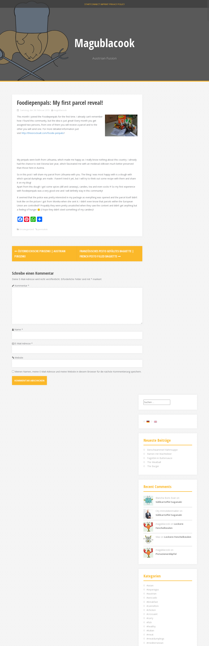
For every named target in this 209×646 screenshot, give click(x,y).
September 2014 (155, 554)
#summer (152, 375)
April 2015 (152, 526)
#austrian (151, 293)
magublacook (60, 110)
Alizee (59, 638)
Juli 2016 (151, 489)
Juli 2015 (151, 518)
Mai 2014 (151, 571)
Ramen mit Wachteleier (159, 153)
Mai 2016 (151, 497)
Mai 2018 (151, 468)
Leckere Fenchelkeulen (177, 236)
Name (18, 333)
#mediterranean (155, 342)
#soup (150, 371)
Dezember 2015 (155, 514)
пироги (150, 399)
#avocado (152, 297)
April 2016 (152, 501)
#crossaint (152, 313)
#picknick (151, 354)
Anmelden (152, 601)
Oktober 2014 (154, 550)
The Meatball (154, 161)
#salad (150, 363)
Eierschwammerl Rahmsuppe (162, 149)
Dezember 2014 (155, 542)
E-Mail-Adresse (24, 347)
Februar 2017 (153, 481)
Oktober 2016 (154, 485)
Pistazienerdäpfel (166, 253)
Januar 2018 (153, 477)
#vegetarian (153, 387)
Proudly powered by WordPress (28, 638)
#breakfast (152, 301)
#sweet (150, 379)
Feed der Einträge (156, 605)
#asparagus (153, 289)
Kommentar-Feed (156, 609)
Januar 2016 (153, 509)
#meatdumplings (155, 338)
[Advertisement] (76, 146)
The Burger (153, 166)
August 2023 (153, 456)
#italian (150, 330)
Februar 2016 (153, 505)
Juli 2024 (151, 448)
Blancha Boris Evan (166, 197)
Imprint (106, 6)
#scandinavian (154, 367)
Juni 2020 (151, 464)
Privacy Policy (121, 6)
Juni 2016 (151, 493)
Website (19, 361)
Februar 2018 (153, 473)
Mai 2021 (151, 460)
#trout (150, 383)
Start (83, 6)
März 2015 (152, 530)
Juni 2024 (151, 452)
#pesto (150, 350)
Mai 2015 (151, 522)
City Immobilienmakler (167, 210)
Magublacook (104, 43)
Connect (93, 6)
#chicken (151, 309)
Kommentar (22, 289)
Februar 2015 (153, 534)
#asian (150, 285)
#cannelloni (153, 305)
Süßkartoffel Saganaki (169, 201)
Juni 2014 (151, 567)
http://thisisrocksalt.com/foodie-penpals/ (60, 133)
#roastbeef (152, 358)
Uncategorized (26, 233)
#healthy (151, 326)
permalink (42, 233)
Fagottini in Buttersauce (159, 157)
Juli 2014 (151, 563)
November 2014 (155, 546)
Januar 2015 (153, 538)
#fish (149, 322)
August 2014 (153, 559)
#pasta (150, 346)
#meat (150, 334)
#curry (150, 318)
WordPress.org (154, 613)
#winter (150, 391)
